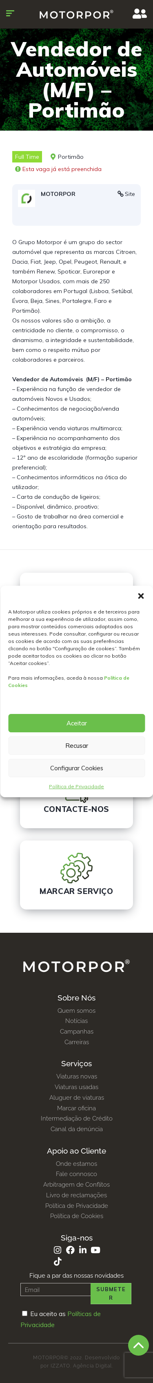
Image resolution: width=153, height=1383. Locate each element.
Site (130, 194)
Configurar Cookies (76, 768)
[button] (141, 596)
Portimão (71, 156)
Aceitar (77, 723)
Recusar (76, 745)
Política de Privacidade (76, 786)
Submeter (111, 1293)
